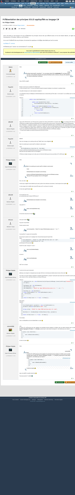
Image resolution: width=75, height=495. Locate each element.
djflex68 (10, 122)
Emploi (41, 1)
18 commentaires (30, 25)
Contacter (31, 397)
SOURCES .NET (43, 7)
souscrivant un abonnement (32, 52)
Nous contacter (16, 399)
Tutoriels (13, 1)
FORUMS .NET (14, 7)
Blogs (23, 1)
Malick (10, 67)
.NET (21, 5)
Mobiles (66, 3)
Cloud (22, 3)
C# (51, 5)
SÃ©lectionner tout (66, 358)
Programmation (52, 3)
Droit (52, 1)
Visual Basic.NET (56, 5)
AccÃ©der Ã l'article (9, 43)
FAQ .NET (21, 7)
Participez (34, 399)
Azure (62, 5)
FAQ (19, 1)
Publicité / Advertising (48, 399)
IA (25, 3)
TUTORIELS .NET (27, 7)
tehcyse (10, 219)
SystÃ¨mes (72, 3)
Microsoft (33, 3)
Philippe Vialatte (20, 25)
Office (62, 3)
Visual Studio (30, 5)
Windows (36, 5)
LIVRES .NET (49, 7)
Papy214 (10, 87)
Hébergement (40, 399)
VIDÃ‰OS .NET (35, 7)
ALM (29, 3)
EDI (47, 3)
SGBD (58, 3)
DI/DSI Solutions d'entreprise (14, 3)
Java (37, 3)
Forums (7, 1)
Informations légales (59, 399)
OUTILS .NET (56, 7)
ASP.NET (41, 5)
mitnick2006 (10, 326)
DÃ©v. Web (42, 3)
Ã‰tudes (46, 1)
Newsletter (33, 1)
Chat (27, 1)
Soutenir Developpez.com (25, 399)
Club (56, 1)
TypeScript (46, 5)
